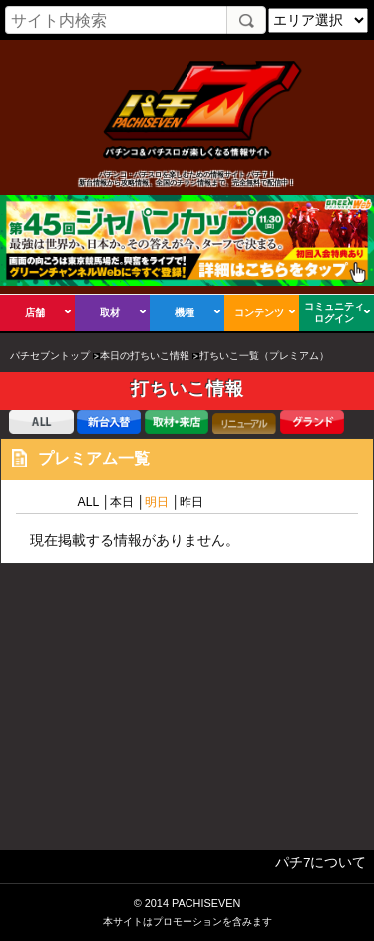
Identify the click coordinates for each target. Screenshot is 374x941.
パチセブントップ (50, 355)
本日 (122, 502)
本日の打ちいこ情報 (144, 355)
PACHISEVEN (206, 903)
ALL (87, 502)
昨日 (191, 502)
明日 (157, 502)
